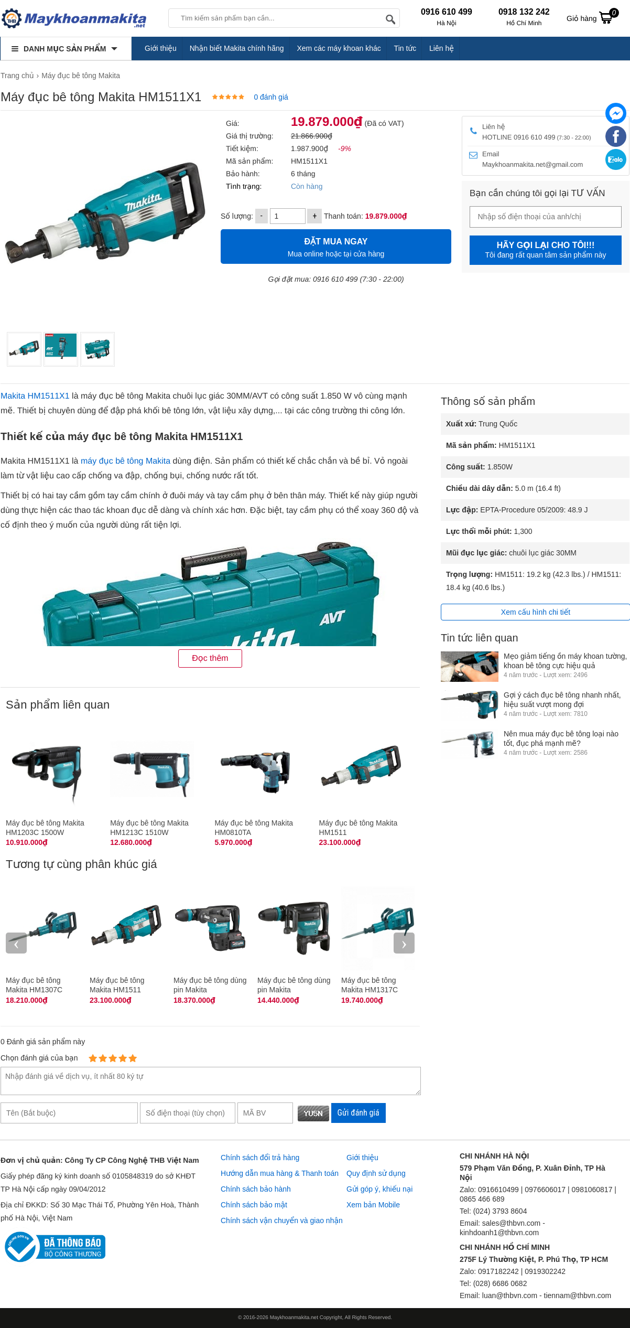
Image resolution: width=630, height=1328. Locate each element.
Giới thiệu (161, 48)
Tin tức (405, 48)
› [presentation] (404, 943)
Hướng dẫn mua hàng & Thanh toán (280, 1173)
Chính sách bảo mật (254, 1205)
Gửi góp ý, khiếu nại (379, 1189)
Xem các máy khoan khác (339, 48)
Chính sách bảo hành (256, 1189)
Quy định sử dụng (376, 1173)
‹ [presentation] (16, 943)
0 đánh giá (271, 97)
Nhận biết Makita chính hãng (237, 48)
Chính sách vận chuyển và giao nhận (282, 1220)
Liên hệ (441, 48)
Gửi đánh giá (358, 1113)
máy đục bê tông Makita (125, 461)
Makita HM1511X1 (35, 396)
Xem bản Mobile (373, 1205)
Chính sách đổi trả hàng (260, 1157)
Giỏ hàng (593, 17)
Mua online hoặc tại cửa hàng (336, 246)
